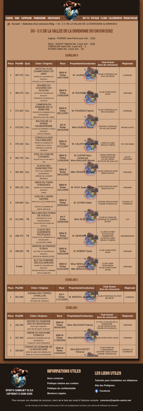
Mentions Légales (56, 393)
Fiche (63, 75)
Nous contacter (55, 378)
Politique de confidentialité (61, 388)
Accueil (16, 24)
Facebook (102, 391)
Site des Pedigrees (105, 385)
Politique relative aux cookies (62, 383)
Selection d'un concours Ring (38, 24)
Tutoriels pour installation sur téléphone (116, 380)
